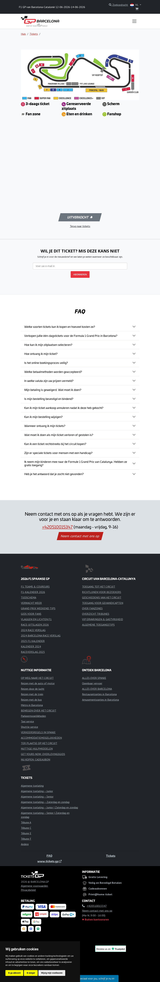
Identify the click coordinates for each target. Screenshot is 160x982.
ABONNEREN (80, 274)
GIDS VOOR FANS (31, 613)
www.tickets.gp (49, 861)
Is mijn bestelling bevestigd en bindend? (48, 399)
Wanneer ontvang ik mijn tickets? (44, 426)
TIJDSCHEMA (28, 597)
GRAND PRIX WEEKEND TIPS (38, 608)
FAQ (49, 856)
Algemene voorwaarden (34, 885)
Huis (23, 34)
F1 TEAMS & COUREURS (35, 586)
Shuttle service (29, 727)
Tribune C (26, 827)
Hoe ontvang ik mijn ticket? (40, 353)
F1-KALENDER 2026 (33, 592)
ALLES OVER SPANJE (94, 678)
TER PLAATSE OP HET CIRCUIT (39, 743)
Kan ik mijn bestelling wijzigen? (43, 417)
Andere (25, 844)
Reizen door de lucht (32, 688)
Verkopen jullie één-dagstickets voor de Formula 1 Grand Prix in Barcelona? (70, 335)
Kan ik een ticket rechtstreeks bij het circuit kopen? (55, 444)
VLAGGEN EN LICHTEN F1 (36, 619)
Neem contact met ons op (80, 536)
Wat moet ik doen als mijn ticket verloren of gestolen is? (58, 435)
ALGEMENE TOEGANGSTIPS (98, 624)
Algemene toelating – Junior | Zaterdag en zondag (49, 807)
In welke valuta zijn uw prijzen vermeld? (48, 381)
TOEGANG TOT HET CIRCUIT (98, 586)
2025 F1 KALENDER (33, 641)
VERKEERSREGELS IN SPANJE (38, 732)
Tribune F (26, 838)
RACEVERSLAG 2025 (33, 652)
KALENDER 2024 (31, 646)
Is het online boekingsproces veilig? (46, 363)
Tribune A (26, 822)
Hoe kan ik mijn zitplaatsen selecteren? (48, 344)
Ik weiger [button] (31, 973)
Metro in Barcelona (32, 705)
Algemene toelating (32, 785)
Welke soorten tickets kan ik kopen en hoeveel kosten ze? (59, 326)
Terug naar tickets (80, 226)
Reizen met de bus (31, 699)
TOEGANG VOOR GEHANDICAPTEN (102, 603)
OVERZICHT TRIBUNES (95, 613)
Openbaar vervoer (92, 683)
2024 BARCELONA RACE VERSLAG (40, 635)
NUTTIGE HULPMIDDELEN (37, 748)
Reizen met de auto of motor (38, 683)
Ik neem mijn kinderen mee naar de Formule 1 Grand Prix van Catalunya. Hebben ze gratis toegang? (75, 463)
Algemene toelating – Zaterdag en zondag (45, 802)
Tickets (34, 34)
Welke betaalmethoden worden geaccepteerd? (53, 372)
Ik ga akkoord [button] (14, 973)
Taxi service (27, 721)
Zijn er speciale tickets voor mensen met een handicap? (58, 453)
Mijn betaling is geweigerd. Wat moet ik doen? (52, 390)
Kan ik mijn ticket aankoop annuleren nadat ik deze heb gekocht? (63, 408)
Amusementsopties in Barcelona (100, 699)
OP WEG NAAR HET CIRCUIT (37, 678)
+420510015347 (57, 526)
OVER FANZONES (92, 608)
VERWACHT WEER (31, 603)
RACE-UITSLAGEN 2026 (35, 624)
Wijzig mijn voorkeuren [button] (52, 973)
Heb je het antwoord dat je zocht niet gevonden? (54, 474)
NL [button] (134, 5)
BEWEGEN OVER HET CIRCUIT (38, 710)
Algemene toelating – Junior (37, 791)
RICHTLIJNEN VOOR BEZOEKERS (101, 592)
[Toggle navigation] (134, 21)
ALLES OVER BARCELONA (97, 688)
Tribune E (26, 833)
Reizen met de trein (32, 694)
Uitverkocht (80, 217)
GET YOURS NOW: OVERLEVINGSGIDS (43, 754)
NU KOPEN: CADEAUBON (35, 759)
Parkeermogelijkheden (33, 716)
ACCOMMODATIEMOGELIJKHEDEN (41, 737)
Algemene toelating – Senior (37, 796)
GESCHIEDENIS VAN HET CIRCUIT (101, 597)
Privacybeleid (28, 890)
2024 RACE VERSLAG (33, 630)
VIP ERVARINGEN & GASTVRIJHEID (102, 619)
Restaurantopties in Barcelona (99, 694)
